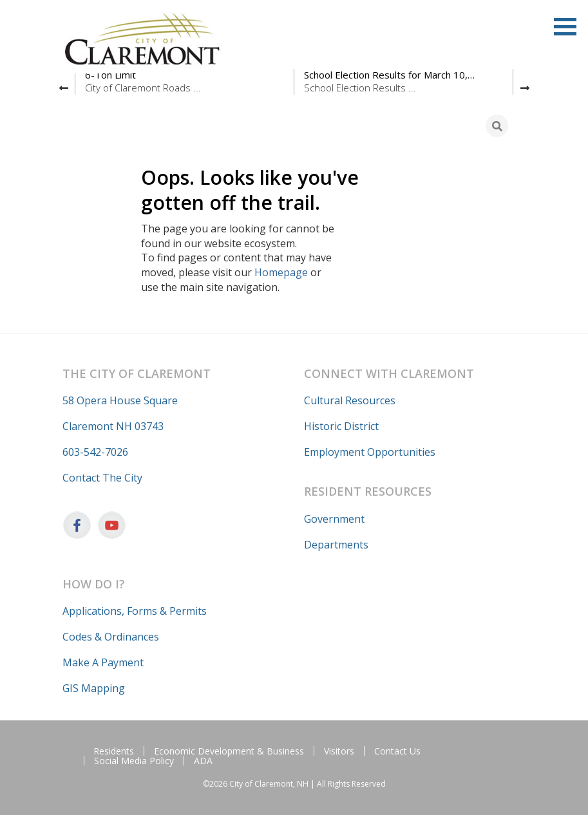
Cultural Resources (349, 400)
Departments (336, 545)
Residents (113, 751)
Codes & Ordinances (110, 637)
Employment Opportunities (369, 452)
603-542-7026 (95, 452)
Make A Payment (103, 662)
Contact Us (397, 751)
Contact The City (102, 478)
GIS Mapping (93, 688)
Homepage (281, 272)
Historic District (341, 426)
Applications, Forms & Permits (134, 611)
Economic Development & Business (229, 751)
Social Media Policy (134, 760)
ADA (203, 760)
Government (334, 519)
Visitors (339, 751)
